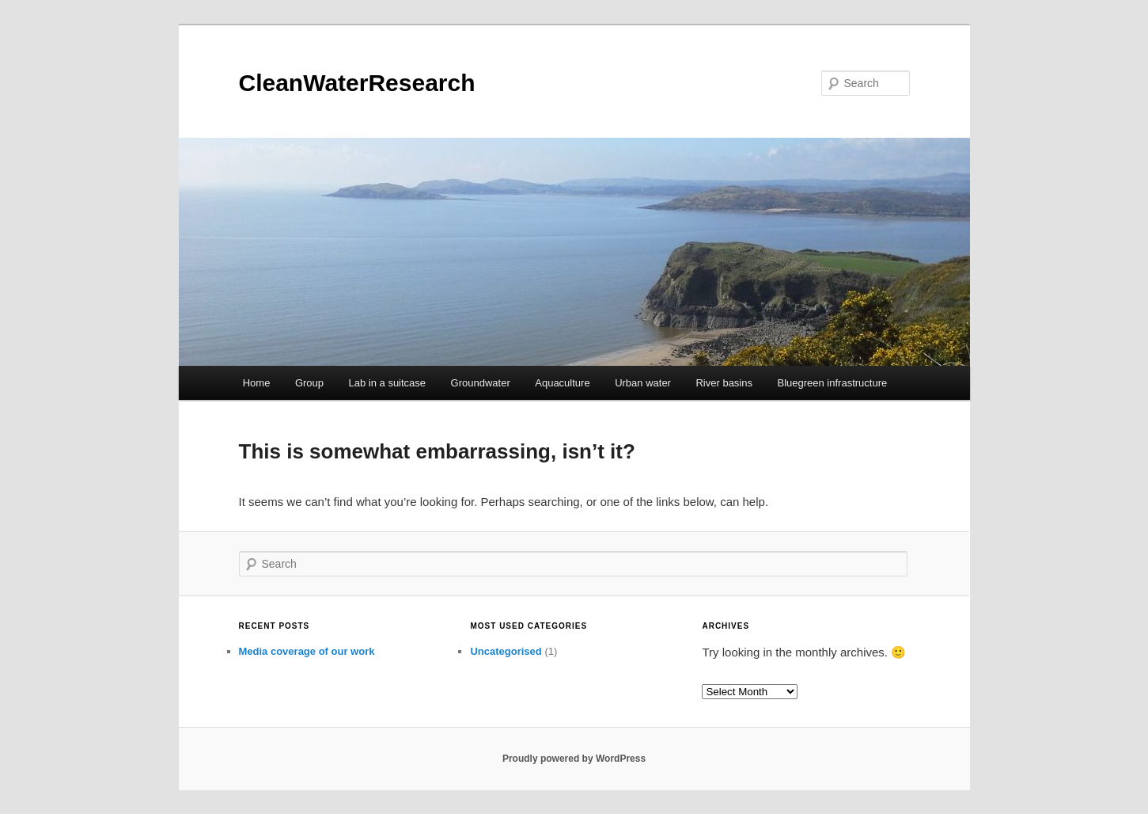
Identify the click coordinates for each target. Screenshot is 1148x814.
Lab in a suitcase (387, 383)
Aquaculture (562, 383)
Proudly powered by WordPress (574, 758)
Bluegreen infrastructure (832, 383)
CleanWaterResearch (357, 83)
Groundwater (480, 383)
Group (309, 383)
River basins (723, 383)
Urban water (643, 383)
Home (257, 383)
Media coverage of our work (307, 651)
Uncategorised (505, 651)
